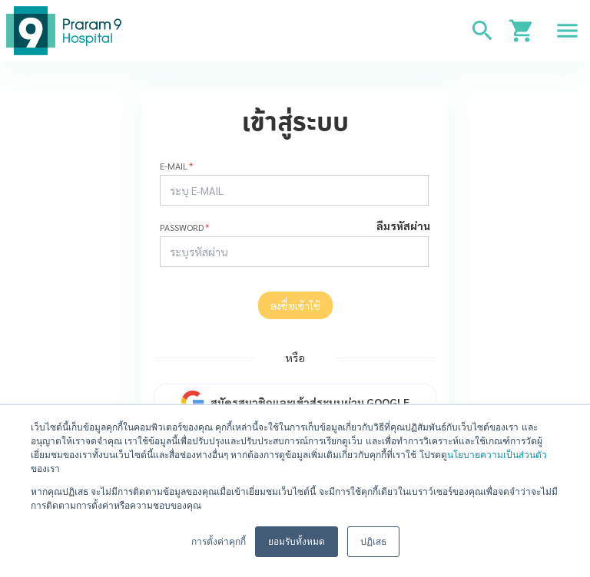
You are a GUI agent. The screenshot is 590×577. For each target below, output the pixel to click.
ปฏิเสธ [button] (373, 541)
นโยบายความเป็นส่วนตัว (497, 455)
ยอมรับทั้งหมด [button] (296, 541)
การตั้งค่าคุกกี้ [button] (218, 541)
